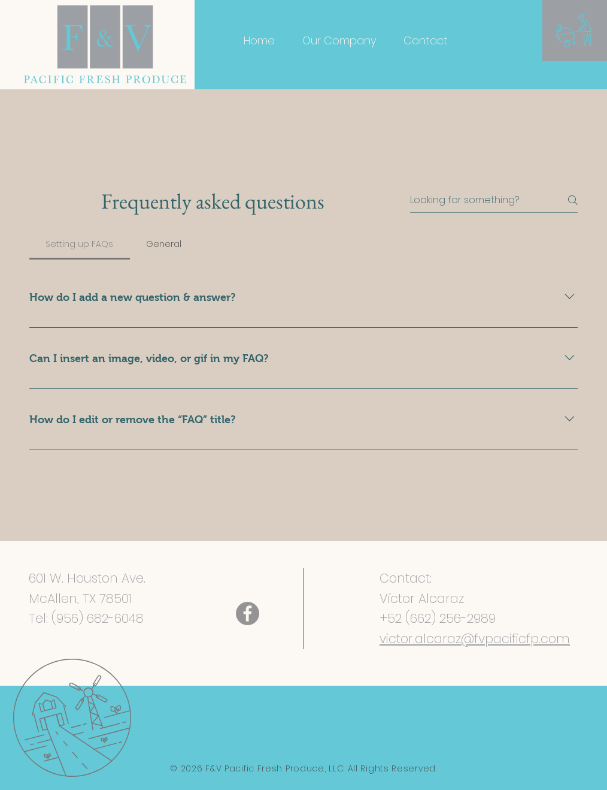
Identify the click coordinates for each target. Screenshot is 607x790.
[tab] (79, 244)
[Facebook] (247, 613)
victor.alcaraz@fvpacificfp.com (475, 638)
